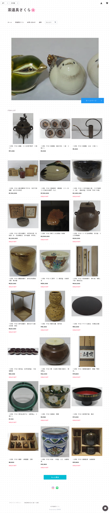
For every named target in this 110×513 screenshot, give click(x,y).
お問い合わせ (31, 22)
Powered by (55, 509)
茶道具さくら (19, 22)
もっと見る (55, 477)
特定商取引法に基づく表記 (31, 502)
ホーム (10, 22)
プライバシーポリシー (15, 502)
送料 (40, 22)
